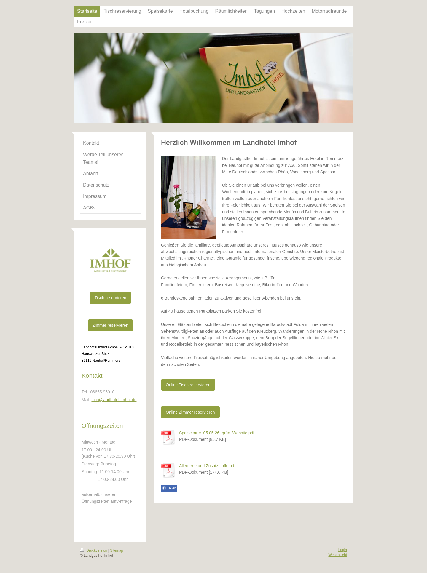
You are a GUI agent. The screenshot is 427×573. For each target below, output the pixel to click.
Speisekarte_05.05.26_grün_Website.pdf (216, 432)
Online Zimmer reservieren (190, 412)
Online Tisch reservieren (188, 384)
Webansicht (338, 555)
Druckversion (94, 550)
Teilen (169, 488)
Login (342, 550)
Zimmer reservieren (110, 325)
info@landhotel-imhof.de (113, 399)
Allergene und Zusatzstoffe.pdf (207, 465)
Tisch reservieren (110, 297)
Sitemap (116, 550)
